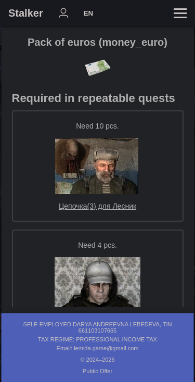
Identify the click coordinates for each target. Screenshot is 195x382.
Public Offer (97, 371)
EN (89, 13)
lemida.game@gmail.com (106, 348)
